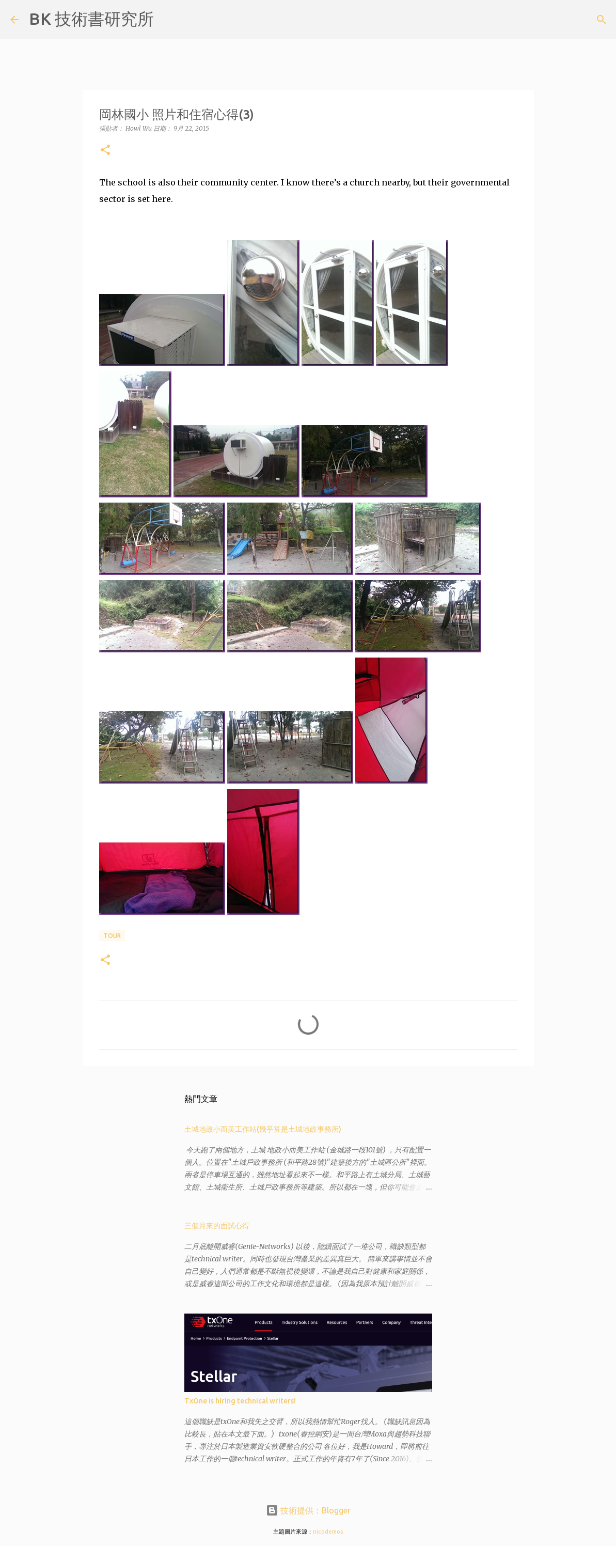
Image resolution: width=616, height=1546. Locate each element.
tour (112, 935)
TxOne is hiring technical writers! (240, 1401)
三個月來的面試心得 (216, 1226)
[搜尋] (168, 19)
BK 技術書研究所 (91, 18)
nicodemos (328, 1531)
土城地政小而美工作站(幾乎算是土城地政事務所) (262, 1129)
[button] (105, 151)
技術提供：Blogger (308, 1510)
